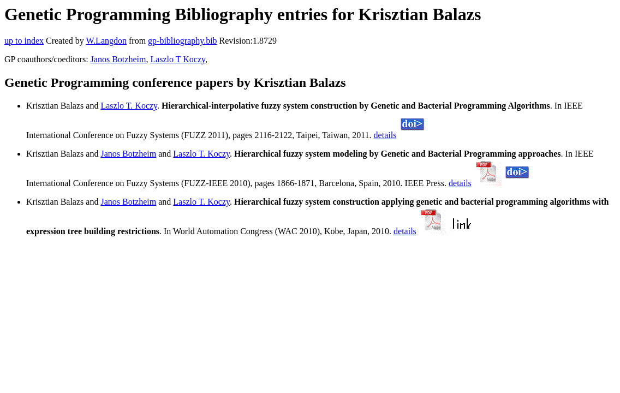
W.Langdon (106, 40)
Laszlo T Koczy (177, 59)
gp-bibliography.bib (182, 40)
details (385, 135)
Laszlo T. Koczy (128, 105)
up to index (24, 40)
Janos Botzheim (118, 59)
